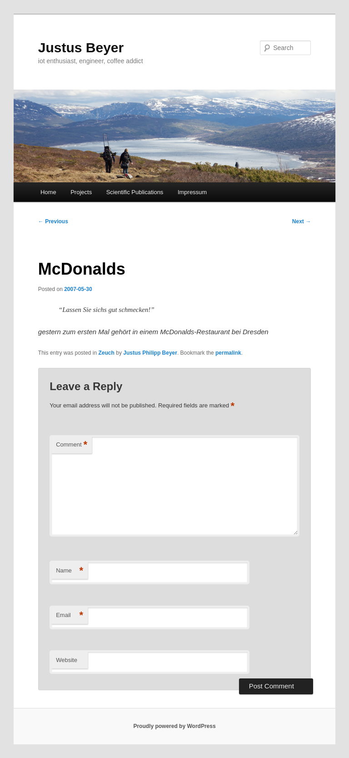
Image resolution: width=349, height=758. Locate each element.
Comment (71, 445)
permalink (228, 353)
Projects (81, 192)
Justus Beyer (81, 47)
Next (301, 221)
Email (69, 615)
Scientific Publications (135, 192)
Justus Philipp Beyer (150, 353)
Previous (53, 221)
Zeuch (107, 353)
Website (66, 660)
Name (69, 570)
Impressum (192, 192)
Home (48, 192)
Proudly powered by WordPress (174, 726)
